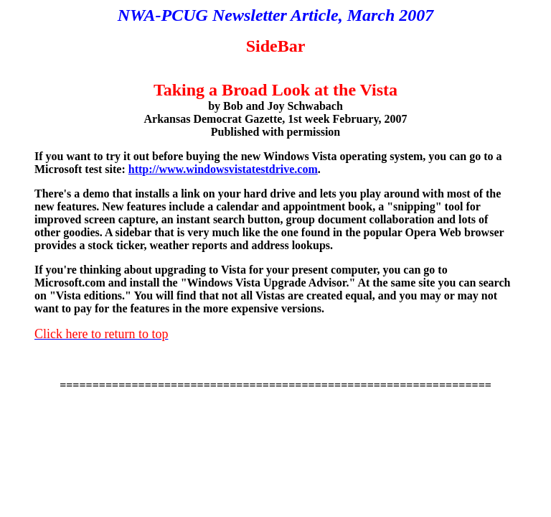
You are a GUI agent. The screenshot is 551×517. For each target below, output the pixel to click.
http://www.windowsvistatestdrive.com (223, 169)
